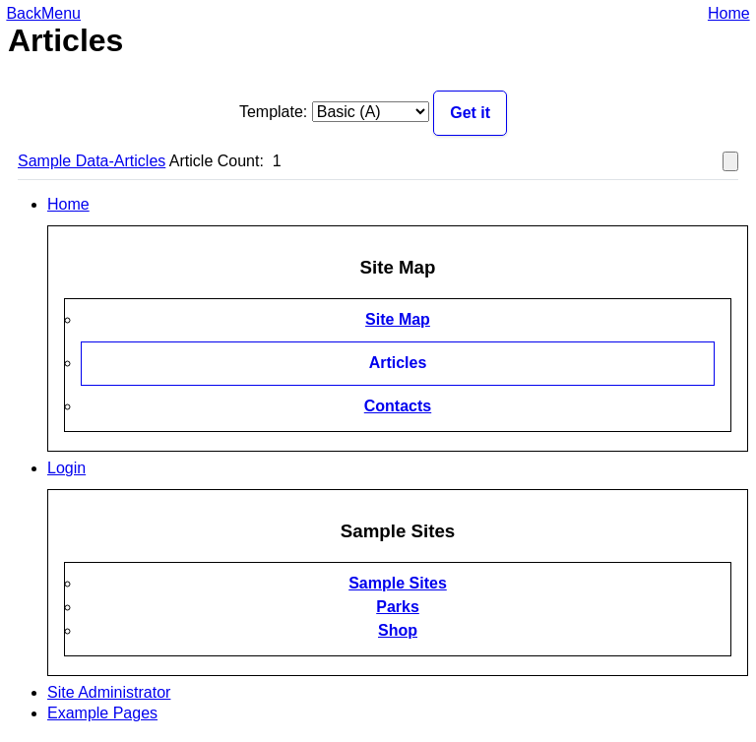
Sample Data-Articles (91, 161)
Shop (397, 630)
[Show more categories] (730, 162)
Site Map (397, 319)
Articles (398, 362)
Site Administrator (108, 692)
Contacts (397, 406)
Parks (397, 606)
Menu (61, 13)
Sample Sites (397, 583)
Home (729, 13)
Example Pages (102, 713)
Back (23, 13)
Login (66, 468)
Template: (273, 111)
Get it (470, 112)
